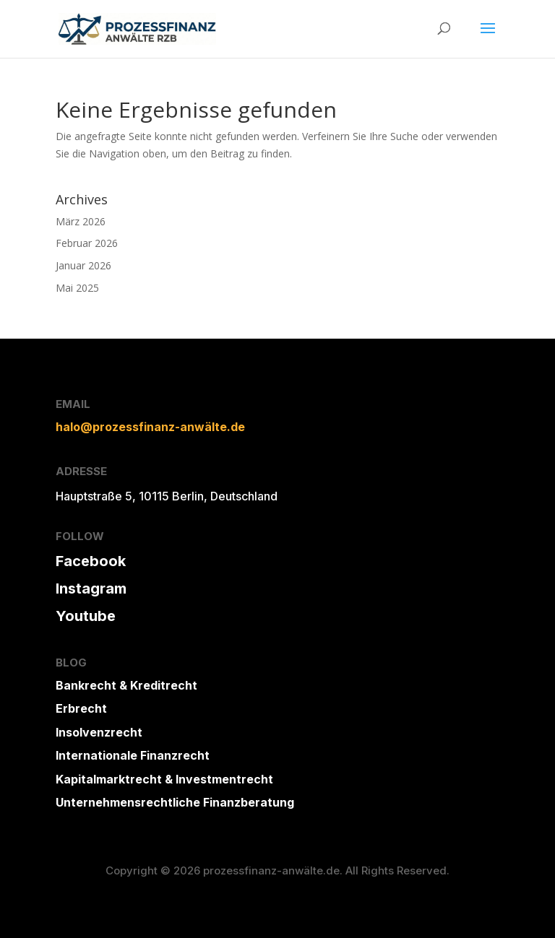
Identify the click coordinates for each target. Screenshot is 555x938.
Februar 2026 (87, 243)
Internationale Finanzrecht (133, 755)
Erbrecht (81, 708)
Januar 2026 (83, 265)
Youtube (86, 616)
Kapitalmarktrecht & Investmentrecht (164, 779)
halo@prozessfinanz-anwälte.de (150, 427)
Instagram (91, 588)
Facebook (91, 561)
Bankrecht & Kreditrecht (126, 685)
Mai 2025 (77, 288)
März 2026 (81, 221)
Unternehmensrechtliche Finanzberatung (175, 802)
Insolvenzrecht (99, 732)
